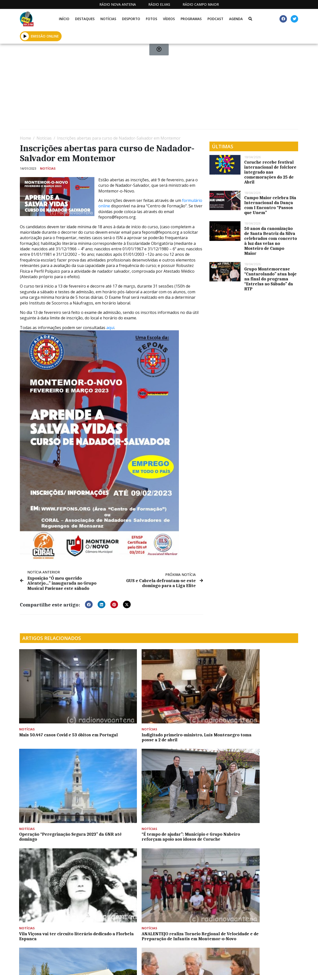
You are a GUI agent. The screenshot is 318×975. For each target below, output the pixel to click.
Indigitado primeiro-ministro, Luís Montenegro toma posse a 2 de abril (123, 706)
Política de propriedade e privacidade (253, 966)
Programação (176, 966)
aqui (110, 327)
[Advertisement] (159, 88)
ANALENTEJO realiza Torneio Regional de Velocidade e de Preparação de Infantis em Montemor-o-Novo (120, 779)
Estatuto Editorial (127, 966)
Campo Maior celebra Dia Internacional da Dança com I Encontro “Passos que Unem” (270, 205)
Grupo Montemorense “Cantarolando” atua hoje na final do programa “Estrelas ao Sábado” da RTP (270, 278)
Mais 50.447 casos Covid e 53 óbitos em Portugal (49, 704)
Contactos (209, 966)
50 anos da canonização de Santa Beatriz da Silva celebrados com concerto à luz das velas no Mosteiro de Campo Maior (270, 241)
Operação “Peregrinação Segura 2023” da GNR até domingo (187, 706)
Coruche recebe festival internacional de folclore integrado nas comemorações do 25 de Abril (270, 172)
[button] (89, 604)
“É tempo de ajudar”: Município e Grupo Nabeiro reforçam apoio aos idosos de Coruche (265, 706)
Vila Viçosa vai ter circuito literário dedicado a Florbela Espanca (49, 776)
